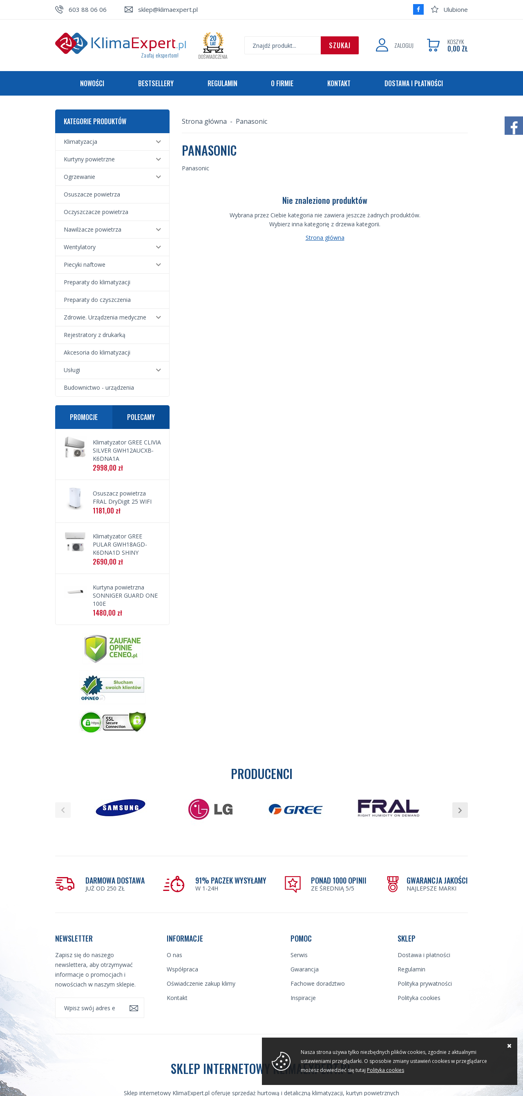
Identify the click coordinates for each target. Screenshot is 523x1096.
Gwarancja (305, 969)
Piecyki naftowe (84, 264)
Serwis (299, 955)
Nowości (92, 83)
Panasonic (251, 121)
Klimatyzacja (80, 141)
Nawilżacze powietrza (92, 229)
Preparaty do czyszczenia (97, 300)
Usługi (72, 370)
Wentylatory (80, 247)
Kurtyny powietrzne (89, 159)
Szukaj (340, 45)
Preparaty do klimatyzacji (97, 282)
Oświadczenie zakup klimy (201, 983)
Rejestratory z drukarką (94, 335)
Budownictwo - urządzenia (99, 387)
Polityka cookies (419, 998)
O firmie (282, 83)
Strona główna (204, 121)
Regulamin (222, 83)
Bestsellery (156, 83)
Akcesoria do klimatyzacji (97, 352)
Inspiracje (303, 998)
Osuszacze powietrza (92, 194)
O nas (174, 955)
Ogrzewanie (79, 177)
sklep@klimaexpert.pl (168, 9)
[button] (63, 810)
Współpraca (182, 969)
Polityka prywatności (425, 983)
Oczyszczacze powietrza (96, 212)
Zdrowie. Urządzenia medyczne (105, 317)
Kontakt (339, 83)
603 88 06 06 (88, 9)
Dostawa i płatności (413, 83)
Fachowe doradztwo (318, 983)
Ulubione (455, 9)
